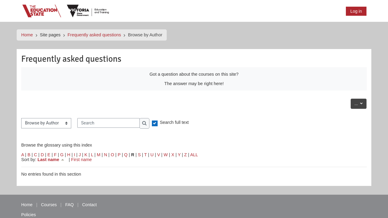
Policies (28, 214)
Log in (356, 11)
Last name (51, 159)
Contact (89, 204)
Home (27, 34)
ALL (194, 154)
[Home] (66, 10)
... (360, 103)
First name (81, 159)
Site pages (50, 34)
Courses (49, 204)
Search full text (174, 122)
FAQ (69, 204)
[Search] (108, 123)
